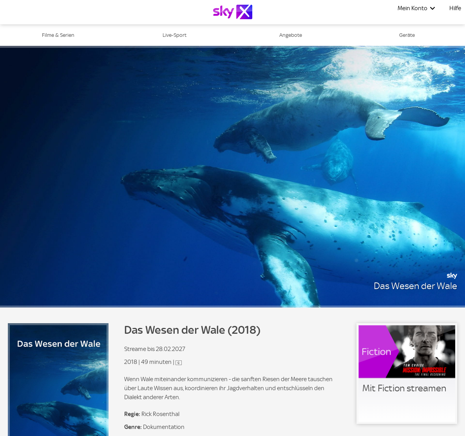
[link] (406, 373)
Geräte (407, 35)
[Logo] (232, 12)
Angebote (290, 35)
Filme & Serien (58, 35)
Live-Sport (174, 35)
